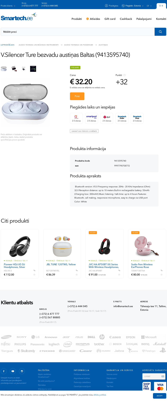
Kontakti (161, 18)
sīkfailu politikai (99, 395)
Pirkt (77, 96)
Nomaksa (41, 385)
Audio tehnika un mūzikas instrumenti (39, 45)
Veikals (50, 4)
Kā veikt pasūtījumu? (46, 381)
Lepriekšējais (7, 45)
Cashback (126, 18)
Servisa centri (112, 374)
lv (148, 5)
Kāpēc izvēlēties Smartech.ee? (44, 375)
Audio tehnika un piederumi (78, 45)
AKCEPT (160, 396)
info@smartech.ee (123, 306)
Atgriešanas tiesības (82, 378)
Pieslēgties (113, 5)
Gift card (110, 18)
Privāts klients (7, 5)
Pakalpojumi (144, 18)
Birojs (30, 4)
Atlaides (95, 18)
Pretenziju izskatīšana (82, 382)
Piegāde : (133, 5)
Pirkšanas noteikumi (82, 374)
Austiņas (103, 45)
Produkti (77, 18)
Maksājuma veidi (45, 389)
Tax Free (110, 386)
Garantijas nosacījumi (82, 386)
